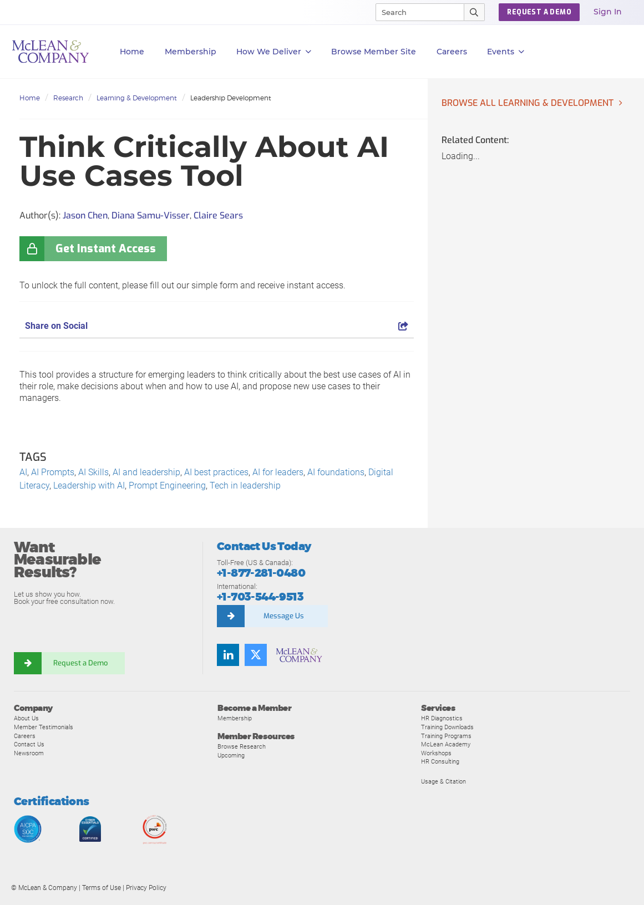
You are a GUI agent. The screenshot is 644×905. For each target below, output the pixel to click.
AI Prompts (52, 472)
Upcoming (231, 755)
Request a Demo (80, 663)
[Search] (415, 12)
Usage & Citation (443, 781)
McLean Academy (445, 744)
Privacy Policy (146, 888)
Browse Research (241, 746)
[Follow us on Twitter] (256, 655)
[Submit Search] (474, 12)
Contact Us (29, 744)
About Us (26, 718)
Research (68, 98)
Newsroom (29, 753)
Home (132, 52)
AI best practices (216, 472)
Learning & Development (137, 98)
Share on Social (216, 326)
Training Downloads (447, 727)
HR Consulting (440, 761)
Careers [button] (452, 52)
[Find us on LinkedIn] (228, 655)
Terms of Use (101, 888)
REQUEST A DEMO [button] (539, 12)
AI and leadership (146, 472)
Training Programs (446, 736)
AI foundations (335, 472)
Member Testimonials (43, 727)
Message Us (283, 616)
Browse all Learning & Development (527, 103)
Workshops (436, 753)
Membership (190, 52)
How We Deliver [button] (273, 51)
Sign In (608, 12)
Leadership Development (230, 98)
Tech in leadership (245, 485)
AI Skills (93, 472)
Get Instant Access (105, 248)
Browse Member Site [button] (373, 52)
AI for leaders (277, 472)
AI (23, 472)
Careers (25, 736)
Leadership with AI (89, 485)
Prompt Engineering (167, 485)
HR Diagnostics (442, 718)
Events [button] (505, 51)
